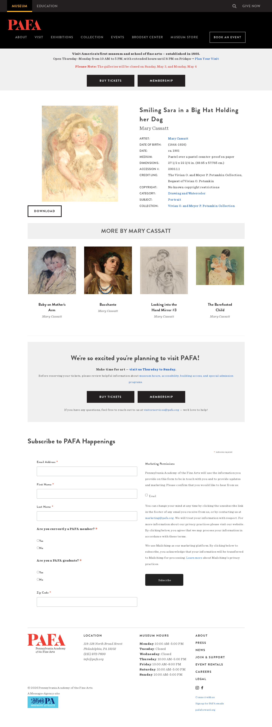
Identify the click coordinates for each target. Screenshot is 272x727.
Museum (19, 6)
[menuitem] (19, 6)
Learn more (194, 557)
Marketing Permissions (160, 463)
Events (117, 37)
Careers (203, 671)
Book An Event (227, 37)
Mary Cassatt (178, 138)
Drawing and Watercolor (187, 193)
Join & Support (210, 656)
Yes (41, 540)
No (41, 547)
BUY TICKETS (111, 80)
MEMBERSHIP (161, 80)
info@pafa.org (94, 658)
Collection (92, 37)
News (200, 649)
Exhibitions (62, 37)
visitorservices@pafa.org (161, 409)
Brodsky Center (147, 37)
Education (47, 6)
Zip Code (44, 592)
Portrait (174, 199)
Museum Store (184, 37)
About (21, 37)
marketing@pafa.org (159, 517)
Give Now (251, 6)
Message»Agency (42, 692)
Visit (39, 37)
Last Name (45, 506)
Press (200, 642)
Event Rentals (209, 664)
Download (44, 211)
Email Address (47, 461)
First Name (45, 484)
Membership (161, 396)
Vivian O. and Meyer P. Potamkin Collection (201, 205)
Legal (200, 678)
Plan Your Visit (207, 58)
